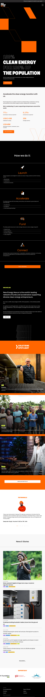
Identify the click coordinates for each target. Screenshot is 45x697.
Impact (4, 693)
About (24, 691)
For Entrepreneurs (7, 689)
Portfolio (5, 691)
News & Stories (26, 689)
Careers (25, 693)
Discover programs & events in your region (33, 1)
